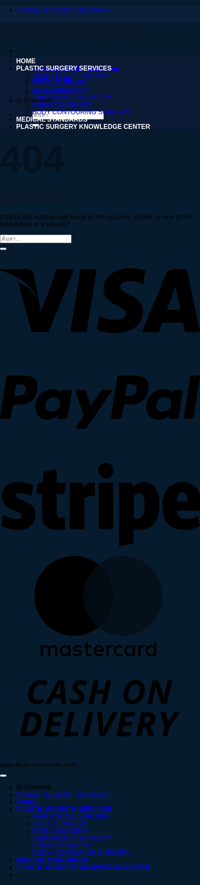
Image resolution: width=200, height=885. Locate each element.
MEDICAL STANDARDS (51, 119)
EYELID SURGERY (60, 90)
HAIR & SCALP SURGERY (71, 75)
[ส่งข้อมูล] (3, 249)
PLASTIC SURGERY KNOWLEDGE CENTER (83, 126)
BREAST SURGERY (62, 104)
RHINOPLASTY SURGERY (72, 97)
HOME (26, 61)
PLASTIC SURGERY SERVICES (64, 68)
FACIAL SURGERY (60, 82)
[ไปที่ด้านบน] (3, 775)
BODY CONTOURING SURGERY (81, 112)
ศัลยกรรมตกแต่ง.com (70, 30)
